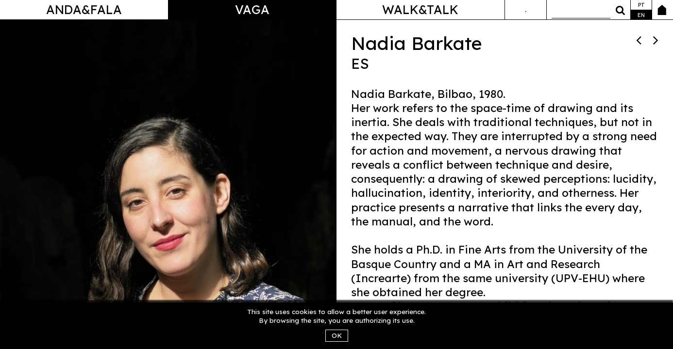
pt (641, 4)
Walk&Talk (420, 9)
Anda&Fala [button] (84, 9)
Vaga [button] (252, 9)
